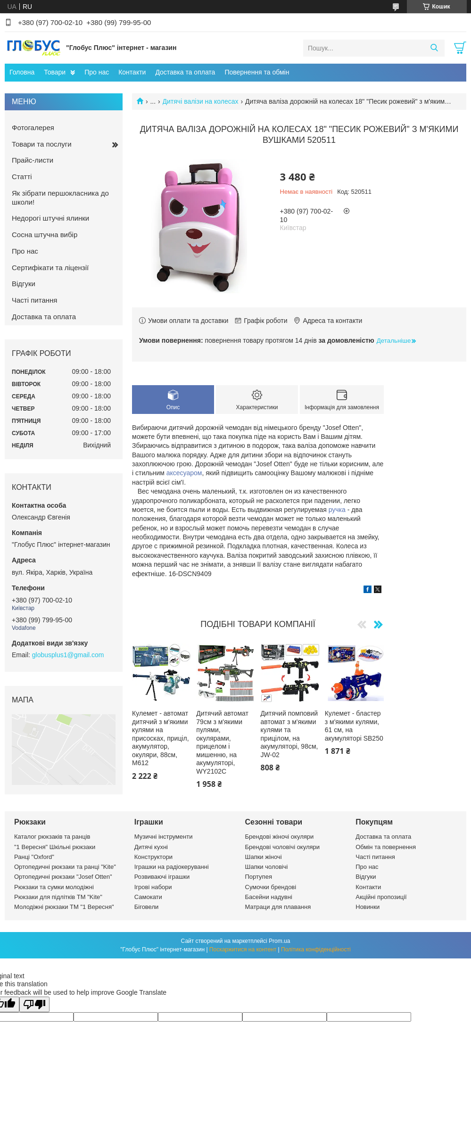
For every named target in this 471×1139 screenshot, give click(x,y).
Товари (55, 72)
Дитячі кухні (151, 846)
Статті (22, 177)
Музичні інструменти (163, 836)
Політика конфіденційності (316, 949)
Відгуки (23, 284)
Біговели (146, 906)
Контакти (132, 72)
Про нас (96, 72)
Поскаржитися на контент (242, 949)
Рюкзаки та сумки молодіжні (54, 887)
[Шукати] (434, 48)
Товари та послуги (42, 144)
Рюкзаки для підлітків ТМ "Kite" (58, 896)
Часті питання (34, 300)
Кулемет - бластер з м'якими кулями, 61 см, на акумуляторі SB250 (354, 726)
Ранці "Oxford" (34, 856)
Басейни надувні (268, 896)
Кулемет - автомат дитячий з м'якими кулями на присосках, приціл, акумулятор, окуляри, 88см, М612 (160, 738)
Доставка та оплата (185, 72)
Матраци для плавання (278, 906)
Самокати (148, 896)
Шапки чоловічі (266, 866)
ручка (337, 509)
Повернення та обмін (256, 72)
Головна (21, 72)
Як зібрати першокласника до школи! (60, 197)
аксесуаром (184, 473)
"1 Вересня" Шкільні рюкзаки (54, 846)
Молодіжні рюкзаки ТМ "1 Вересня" (64, 906)
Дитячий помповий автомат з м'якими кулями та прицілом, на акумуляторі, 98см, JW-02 (289, 734)
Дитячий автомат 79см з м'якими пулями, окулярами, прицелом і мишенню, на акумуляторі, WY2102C (222, 742)
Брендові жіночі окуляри (279, 836)
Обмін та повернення (385, 846)
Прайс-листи (32, 160)
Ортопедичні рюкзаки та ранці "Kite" (65, 866)
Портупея (258, 876)
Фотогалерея (33, 128)
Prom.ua (279, 941)
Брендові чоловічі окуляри (282, 846)
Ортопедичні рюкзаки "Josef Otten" (63, 876)
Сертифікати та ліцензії (50, 268)
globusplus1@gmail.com (68, 655)
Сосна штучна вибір (44, 235)
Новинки (367, 906)
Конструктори (153, 856)
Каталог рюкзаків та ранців (52, 836)
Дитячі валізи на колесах (201, 101)
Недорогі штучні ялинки (50, 218)
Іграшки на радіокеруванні (171, 866)
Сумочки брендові (271, 887)
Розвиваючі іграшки (162, 876)
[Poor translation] (34, 1004)
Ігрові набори (153, 887)
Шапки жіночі (263, 856)
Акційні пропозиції (380, 896)
